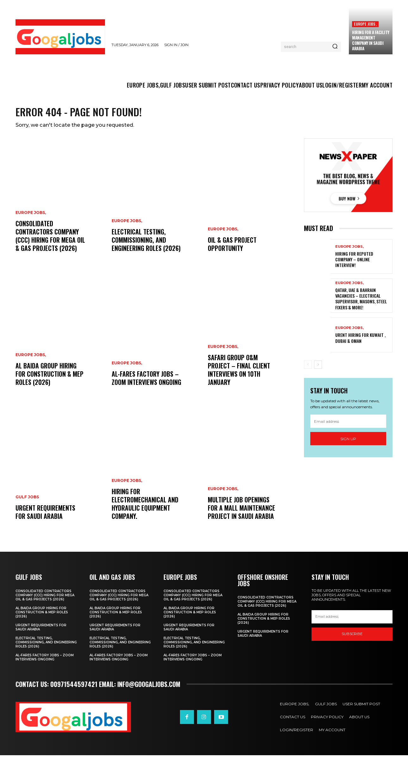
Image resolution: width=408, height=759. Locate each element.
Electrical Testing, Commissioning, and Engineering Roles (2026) (146, 244)
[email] (348, 425)
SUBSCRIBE (352, 637)
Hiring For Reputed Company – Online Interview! (354, 263)
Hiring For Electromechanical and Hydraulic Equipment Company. (145, 507)
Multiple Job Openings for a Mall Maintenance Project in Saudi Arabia (241, 512)
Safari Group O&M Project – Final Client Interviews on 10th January (239, 373)
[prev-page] (308, 368)
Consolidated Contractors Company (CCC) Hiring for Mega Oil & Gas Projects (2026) (50, 239)
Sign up (348, 442)
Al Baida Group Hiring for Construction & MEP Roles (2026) (49, 378)
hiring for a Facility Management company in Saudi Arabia (370, 40)
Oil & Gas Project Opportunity (232, 248)
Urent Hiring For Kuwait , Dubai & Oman (360, 341)
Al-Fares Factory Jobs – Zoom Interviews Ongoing (146, 382)
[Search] (335, 47)
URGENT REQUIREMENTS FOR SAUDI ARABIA (45, 516)
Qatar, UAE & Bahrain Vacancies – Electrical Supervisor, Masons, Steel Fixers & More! (361, 302)
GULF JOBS (27, 501)
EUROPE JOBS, (365, 24)
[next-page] (318, 368)
